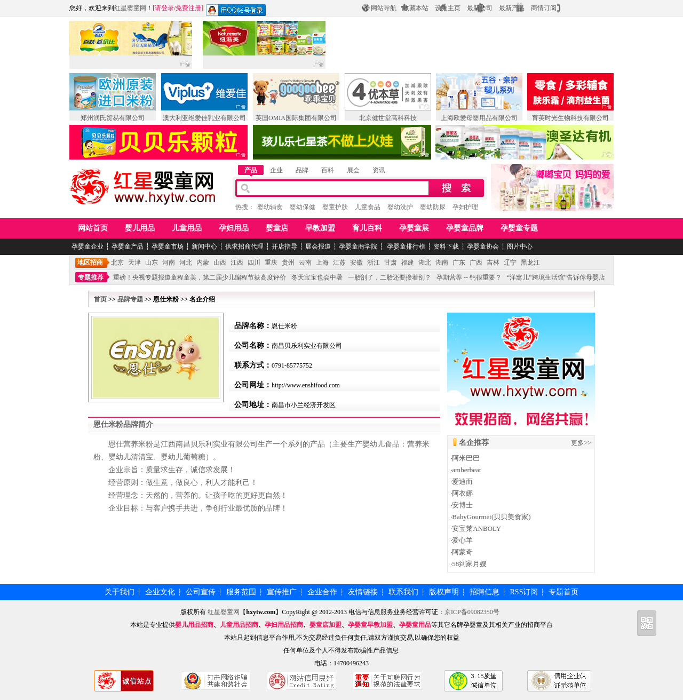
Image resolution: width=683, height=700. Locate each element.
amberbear (466, 470)
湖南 (441, 262)
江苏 (339, 262)
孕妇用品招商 (284, 625)
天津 (134, 262)
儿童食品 (367, 207)
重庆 (271, 262)
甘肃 (390, 262)
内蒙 (202, 262)
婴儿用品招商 (194, 625)
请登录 (164, 8)
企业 (276, 170)
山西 (219, 262)
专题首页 (563, 592)
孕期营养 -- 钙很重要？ (469, 277)
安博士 (462, 505)
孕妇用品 (234, 228)
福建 (407, 262)
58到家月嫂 (469, 564)
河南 (168, 262)
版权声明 (444, 592)
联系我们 (403, 592)
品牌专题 (130, 299)
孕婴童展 (414, 228)
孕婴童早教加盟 (370, 625)
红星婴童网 (130, 8)
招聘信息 (484, 592)
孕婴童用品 (415, 625)
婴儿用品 (140, 228)
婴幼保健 (302, 207)
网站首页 (93, 228)
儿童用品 (187, 228)
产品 (250, 170)
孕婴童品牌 (464, 228)
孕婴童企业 (88, 246)
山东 (151, 262)
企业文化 (160, 592)
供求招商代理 (244, 246)
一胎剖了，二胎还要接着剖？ (389, 277)
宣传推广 (282, 592)
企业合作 (322, 592)
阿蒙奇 (462, 552)
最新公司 (480, 8)
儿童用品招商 (239, 625)
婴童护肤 (335, 207)
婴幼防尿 (433, 207)
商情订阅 (544, 8)
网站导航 (383, 8)
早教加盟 (320, 228)
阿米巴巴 (466, 458)
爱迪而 (462, 482)
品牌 (302, 170)
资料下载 (446, 246)
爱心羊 (462, 540)
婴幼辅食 (270, 207)
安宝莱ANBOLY (476, 528)
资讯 (378, 170)
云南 (305, 262)
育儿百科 (367, 228)
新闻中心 (204, 246)
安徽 (356, 262)
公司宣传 (201, 592)
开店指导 (284, 246)
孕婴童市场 (168, 246)
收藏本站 (415, 8)
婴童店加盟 (325, 625)
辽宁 (510, 262)
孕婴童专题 (519, 228)
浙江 (373, 262)
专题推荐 (91, 277)
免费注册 (188, 8)
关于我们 (119, 592)
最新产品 (512, 8)
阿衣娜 (462, 493)
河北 (185, 262)
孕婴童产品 (128, 246)
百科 (327, 170)
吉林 (493, 262)
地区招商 (90, 262)
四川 (254, 262)
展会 (353, 170)
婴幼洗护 (400, 207)
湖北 (424, 262)
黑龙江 (530, 262)
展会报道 (318, 246)
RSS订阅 (524, 592)
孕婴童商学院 (358, 246)
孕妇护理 (465, 207)
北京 (117, 262)
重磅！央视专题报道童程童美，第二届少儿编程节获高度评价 (199, 277)
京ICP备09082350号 (471, 612)
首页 (100, 299)
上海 (322, 262)
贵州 (288, 262)
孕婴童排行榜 (405, 246)
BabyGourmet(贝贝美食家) (491, 517)
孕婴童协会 (483, 246)
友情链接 (363, 592)
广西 (476, 262)
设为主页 (447, 8)
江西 (237, 262)
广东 (458, 262)
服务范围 (241, 592)
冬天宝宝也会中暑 (317, 277)
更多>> (581, 443)
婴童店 (277, 228)
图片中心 (520, 246)
